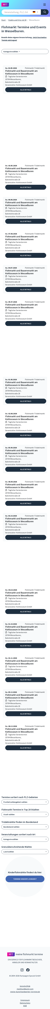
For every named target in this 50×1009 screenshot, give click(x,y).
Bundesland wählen (11, 827)
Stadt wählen (9, 814)
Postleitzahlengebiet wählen (15, 802)
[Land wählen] (35, 12)
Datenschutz (34, 1003)
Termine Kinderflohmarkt (25, 879)
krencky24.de (25, 986)
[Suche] (45, 12)
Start (3, 20)
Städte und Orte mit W (17, 20)
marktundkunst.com (25, 989)
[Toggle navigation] (44, 4)
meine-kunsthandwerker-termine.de (25, 992)
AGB (36, 1005)
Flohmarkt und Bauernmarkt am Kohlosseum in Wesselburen (21, 72)
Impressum (34, 1000)
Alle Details (25, 90)
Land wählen (8, 851)
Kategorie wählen (10, 51)
